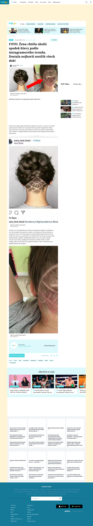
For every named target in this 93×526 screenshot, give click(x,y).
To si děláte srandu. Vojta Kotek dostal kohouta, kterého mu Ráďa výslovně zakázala (36, 429)
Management (30, 505)
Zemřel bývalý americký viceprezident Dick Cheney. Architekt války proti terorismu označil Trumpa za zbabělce (55, 437)
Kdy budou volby (66, 489)
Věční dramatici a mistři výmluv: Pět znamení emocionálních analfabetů (36, 476)
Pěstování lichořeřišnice (72, 491)
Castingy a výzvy (30, 509)
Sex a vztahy (43, 2)
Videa (49, 2)
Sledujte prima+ (57, 2)
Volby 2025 (36, 491)
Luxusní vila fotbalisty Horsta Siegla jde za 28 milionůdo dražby (74, 476)
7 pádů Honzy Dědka (28, 491)
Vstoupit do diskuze (17, 355)
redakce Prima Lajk (31, 40)
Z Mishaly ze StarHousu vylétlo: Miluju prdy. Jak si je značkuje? (50, 31)
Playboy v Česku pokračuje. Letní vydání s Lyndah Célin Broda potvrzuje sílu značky (36, 469)
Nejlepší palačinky (52, 494)
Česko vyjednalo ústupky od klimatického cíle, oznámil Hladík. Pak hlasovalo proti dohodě (17, 436)
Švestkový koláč (62, 494)
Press (28, 507)
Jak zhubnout (16, 489)
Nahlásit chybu (14, 521)
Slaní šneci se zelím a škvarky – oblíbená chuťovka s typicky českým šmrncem (74, 429)
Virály (36, 2)
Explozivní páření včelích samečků (56, 428)
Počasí (59, 489)
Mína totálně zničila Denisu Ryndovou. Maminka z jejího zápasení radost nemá (76, 31)
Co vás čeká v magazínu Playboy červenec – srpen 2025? (36, 461)
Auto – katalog (18, 491)
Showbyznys (23, 2)
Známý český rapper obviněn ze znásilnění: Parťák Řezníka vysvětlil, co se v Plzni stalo (24, 31)
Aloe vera (63, 491)
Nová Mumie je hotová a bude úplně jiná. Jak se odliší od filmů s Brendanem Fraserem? (17, 469)
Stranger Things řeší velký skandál (18, 461)
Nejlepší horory (35, 489)
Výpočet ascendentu (32, 494)
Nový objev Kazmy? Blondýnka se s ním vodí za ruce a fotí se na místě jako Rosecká (56, 476)
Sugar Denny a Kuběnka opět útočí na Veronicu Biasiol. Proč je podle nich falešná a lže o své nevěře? (19, 391)
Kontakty (29, 512)
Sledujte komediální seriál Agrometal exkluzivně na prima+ (76, 104)
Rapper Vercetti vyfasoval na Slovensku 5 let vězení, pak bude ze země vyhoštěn (56, 469)
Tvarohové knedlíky (42, 494)
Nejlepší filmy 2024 (25, 489)
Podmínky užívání (14, 514)
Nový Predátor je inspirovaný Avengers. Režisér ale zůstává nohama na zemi (17, 476)
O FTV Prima (13, 505)
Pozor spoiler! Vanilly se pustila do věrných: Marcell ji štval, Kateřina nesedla (37, 444)
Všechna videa (77, 84)
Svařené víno (44, 491)
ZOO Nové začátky (75, 489)
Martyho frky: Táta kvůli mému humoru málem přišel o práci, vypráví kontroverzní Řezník (55, 462)
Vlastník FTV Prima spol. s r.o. (17, 518)
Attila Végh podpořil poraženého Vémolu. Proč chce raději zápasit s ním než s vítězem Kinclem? (66, 391)
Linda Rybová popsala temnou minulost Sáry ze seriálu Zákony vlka (77, 117)
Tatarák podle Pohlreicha (54, 491)
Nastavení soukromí (31, 521)
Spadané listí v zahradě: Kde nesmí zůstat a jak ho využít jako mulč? (75, 462)
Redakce (29, 518)
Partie (55, 489)
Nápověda (29, 516)
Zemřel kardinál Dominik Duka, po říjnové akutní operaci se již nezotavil (36, 436)
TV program (42, 489)
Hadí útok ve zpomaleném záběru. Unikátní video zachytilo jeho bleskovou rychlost (56, 444)
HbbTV (12, 512)
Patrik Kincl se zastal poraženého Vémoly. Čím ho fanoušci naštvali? (42, 391)
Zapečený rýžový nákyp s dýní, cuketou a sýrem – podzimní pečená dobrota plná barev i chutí (74, 444)
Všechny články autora (49, 345)
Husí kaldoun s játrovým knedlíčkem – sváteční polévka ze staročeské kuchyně (74, 436)
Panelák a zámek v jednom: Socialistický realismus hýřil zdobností (73, 469)
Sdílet (55, 40)
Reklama (12, 509)
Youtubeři (30, 2)
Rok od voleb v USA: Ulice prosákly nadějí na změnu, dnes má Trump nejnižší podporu (18, 429)
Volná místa (13, 507)
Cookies (12, 516)
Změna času (49, 489)
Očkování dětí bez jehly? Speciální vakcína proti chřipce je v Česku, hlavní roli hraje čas (18, 444)
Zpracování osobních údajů (32, 514)
